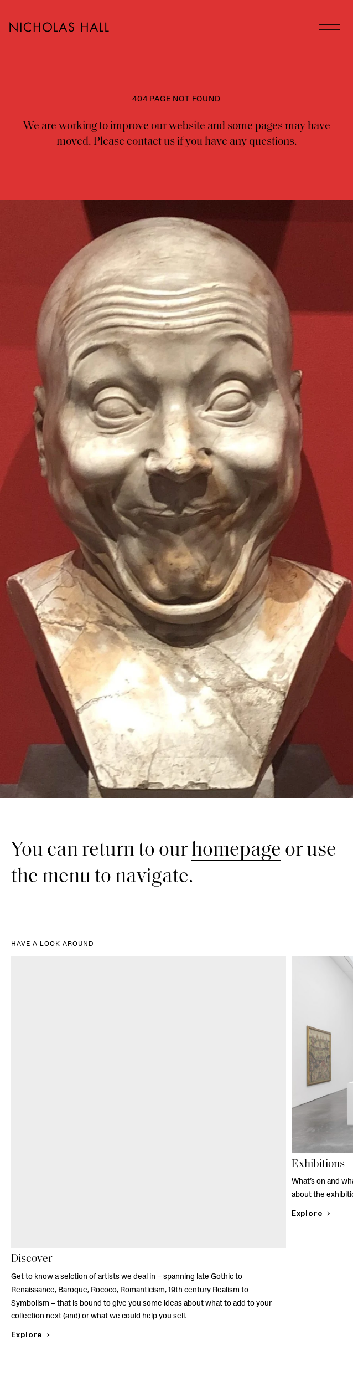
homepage (236, 851)
